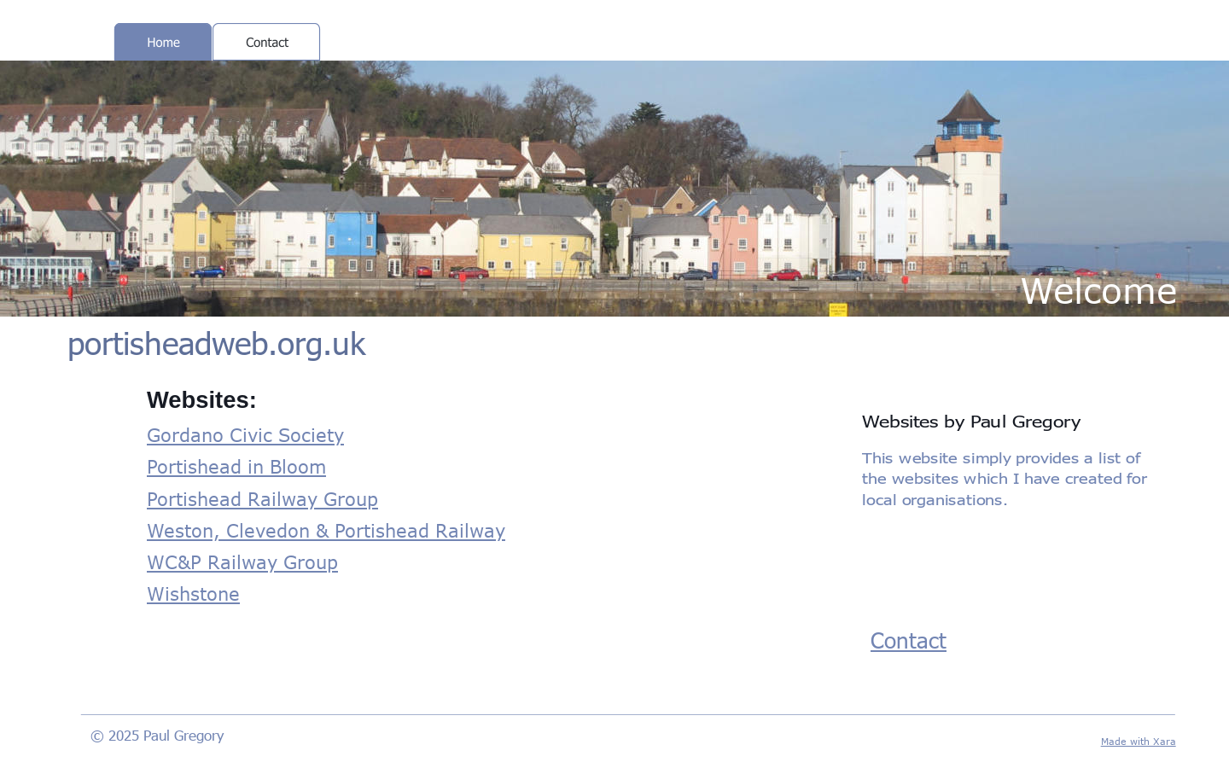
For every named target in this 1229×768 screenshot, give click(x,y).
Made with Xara (1138, 741)
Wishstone (193, 593)
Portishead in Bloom (236, 466)
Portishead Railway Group (262, 498)
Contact (909, 639)
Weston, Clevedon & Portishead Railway (326, 530)
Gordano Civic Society (245, 434)
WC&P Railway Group (242, 562)
